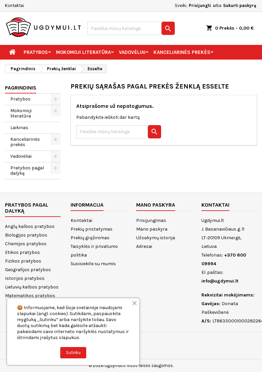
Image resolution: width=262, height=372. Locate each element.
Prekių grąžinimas (90, 238)
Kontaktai (14, 5)
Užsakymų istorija (155, 238)
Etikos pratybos (22, 252)
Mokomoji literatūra (83, 52)
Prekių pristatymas (92, 229)
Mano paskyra (151, 229)
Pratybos (36, 52)
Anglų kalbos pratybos (30, 226)
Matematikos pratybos (30, 295)
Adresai (144, 246)
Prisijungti (200, 5)
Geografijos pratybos (28, 270)
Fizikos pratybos (23, 261)
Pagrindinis (20, 88)
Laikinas (19, 127)
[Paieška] (130, 28)
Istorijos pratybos (25, 278)
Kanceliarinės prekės (181, 52)
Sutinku (73, 352)
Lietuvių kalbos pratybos (32, 287)
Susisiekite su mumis (93, 264)
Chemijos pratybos (26, 244)
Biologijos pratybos (26, 235)
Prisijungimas (151, 220)
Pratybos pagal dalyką (27, 170)
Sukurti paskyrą (239, 5)
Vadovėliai (132, 52)
